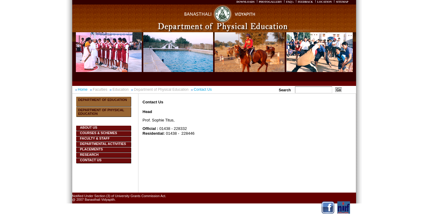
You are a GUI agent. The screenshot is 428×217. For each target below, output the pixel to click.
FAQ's (289, 1)
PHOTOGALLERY (270, 1)
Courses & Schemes (98, 133)
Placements (91, 149)
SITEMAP (342, 1)
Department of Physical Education (161, 89)
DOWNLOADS (245, 1)
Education (120, 89)
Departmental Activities (103, 144)
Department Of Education (102, 100)
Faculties (100, 89)
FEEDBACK (305, 1)
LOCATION (324, 1)
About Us (88, 127)
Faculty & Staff (95, 138)
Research (89, 154)
